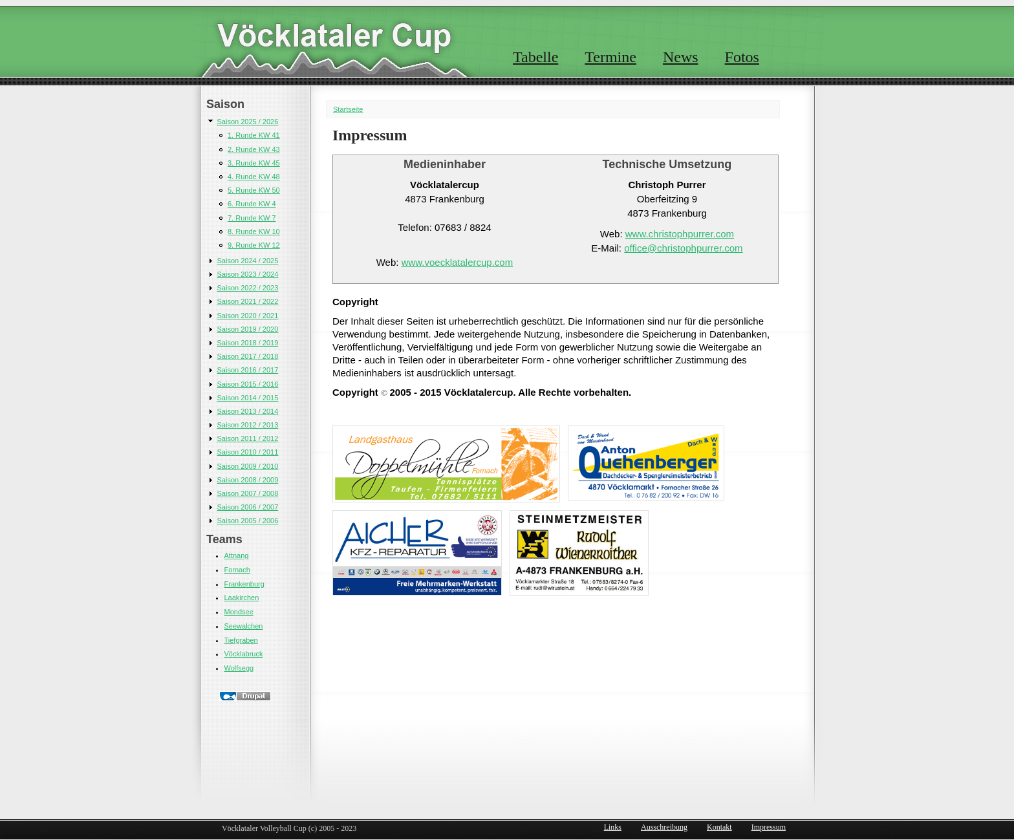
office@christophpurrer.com (683, 247)
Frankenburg (244, 584)
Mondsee (238, 612)
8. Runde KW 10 (254, 231)
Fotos (742, 56)
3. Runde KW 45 (254, 163)
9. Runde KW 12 (254, 245)
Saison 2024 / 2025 (248, 260)
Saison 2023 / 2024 (248, 274)
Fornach (237, 570)
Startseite (348, 109)
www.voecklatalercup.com (457, 262)
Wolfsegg (239, 668)
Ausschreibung (664, 827)
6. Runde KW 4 (252, 204)
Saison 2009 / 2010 (248, 466)
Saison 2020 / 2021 (248, 315)
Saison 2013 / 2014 (248, 411)
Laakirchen (241, 597)
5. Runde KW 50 (254, 190)
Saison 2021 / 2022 (248, 301)
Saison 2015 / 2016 (248, 384)
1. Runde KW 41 (254, 135)
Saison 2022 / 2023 (248, 288)
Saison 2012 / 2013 (248, 425)
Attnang (236, 555)
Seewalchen (243, 626)
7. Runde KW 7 (252, 218)
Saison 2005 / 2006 (248, 520)
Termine (610, 56)
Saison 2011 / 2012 (248, 438)
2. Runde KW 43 (254, 149)
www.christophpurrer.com (679, 233)
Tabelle (535, 56)
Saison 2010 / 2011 (248, 452)
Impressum (768, 827)
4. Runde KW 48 (254, 176)
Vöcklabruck (243, 654)
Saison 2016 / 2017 (248, 370)
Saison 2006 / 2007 (248, 507)
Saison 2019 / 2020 (248, 329)
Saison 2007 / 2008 (248, 493)
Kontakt (719, 827)
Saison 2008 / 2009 (248, 480)
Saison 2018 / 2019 (248, 343)
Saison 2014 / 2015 (248, 398)
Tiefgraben (241, 640)
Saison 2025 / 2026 (248, 121)
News (680, 56)
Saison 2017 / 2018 (248, 356)
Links (612, 827)
